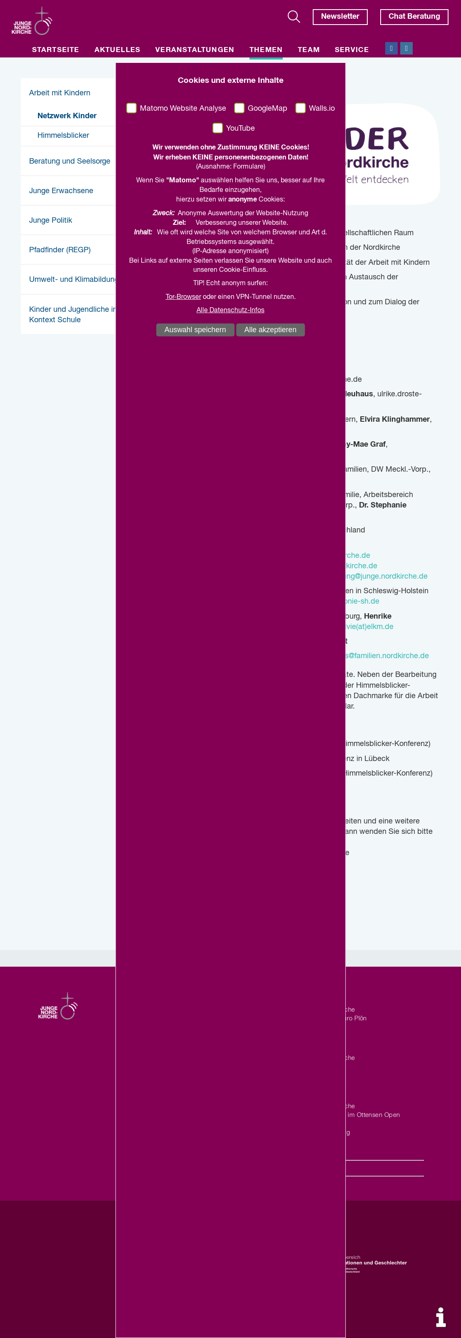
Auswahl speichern (195, 330)
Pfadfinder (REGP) (60, 250)
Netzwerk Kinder (67, 116)
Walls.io (322, 108)
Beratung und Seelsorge (69, 161)
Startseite (56, 50)
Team (309, 50)
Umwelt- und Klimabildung (74, 280)
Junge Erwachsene (61, 191)
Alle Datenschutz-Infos (230, 310)
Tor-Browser (183, 297)
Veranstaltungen (194, 50)
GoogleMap (267, 108)
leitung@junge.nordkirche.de (379, 576)
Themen (266, 50)
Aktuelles (118, 50)
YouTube (240, 128)
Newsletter (340, 16)
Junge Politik (50, 220)
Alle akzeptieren (270, 330)
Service (352, 50)
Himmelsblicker (63, 135)
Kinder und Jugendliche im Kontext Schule (74, 315)
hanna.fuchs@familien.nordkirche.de (368, 656)
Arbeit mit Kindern (59, 93)
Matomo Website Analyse (183, 108)
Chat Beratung (414, 16)
